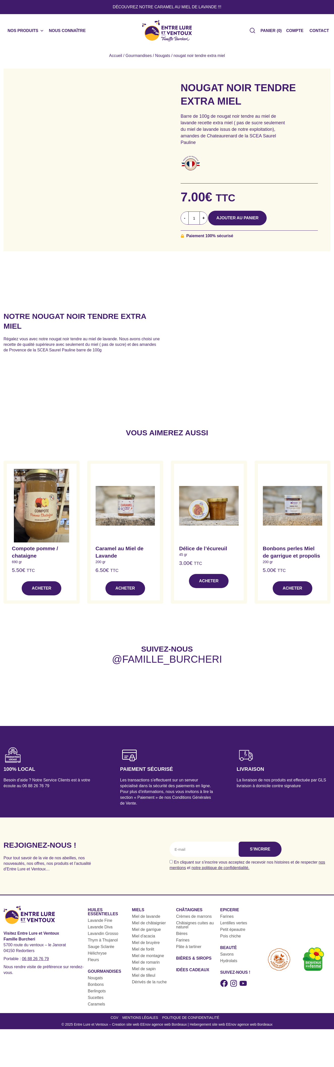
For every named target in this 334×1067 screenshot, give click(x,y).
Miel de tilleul (143, 978)
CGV (113, 1022)
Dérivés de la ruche (149, 985)
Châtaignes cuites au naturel (195, 928)
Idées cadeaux (192, 973)
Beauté (228, 951)
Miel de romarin (146, 965)
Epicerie (229, 913)
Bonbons (96, 987)
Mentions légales (140, 1022)
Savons (227, 957)
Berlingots (97, 994)
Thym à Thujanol (103, 943)
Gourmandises (138, 58)
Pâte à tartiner (189, 950)
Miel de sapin (144, 972)
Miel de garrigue (146, 932)
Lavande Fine (100, 923)
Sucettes (95, 1000)
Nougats (162, 58)
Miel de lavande (146, 919)
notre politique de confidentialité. (220, 871)
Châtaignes (189, 913)
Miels (138, 913)
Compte (294, 32)
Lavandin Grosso (103, 936)
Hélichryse (97, 956)
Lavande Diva (100, 930)
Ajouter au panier (243, 221)
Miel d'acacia (143, 939)
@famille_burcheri (167, 662)
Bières (181, 936)
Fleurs (93, 963)
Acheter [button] (41, 591)
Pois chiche (230, 939)
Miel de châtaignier (149, 926)
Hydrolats (228, 964)
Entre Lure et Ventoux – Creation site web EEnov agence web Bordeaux (130, 1030)
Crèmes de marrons (194, 919)
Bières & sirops (193, 961)
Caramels (96, 1007)
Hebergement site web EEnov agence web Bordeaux (231, 1030)
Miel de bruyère (146, 945)
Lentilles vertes (233, 926)
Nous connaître (67, 32)
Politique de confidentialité (191, 1022)
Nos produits (26, 32)
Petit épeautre (232, 932)
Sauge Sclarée (101, 950)
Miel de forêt (143, 952)
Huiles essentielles (103, 915)
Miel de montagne (148, 959)
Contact (319, 32)
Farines (182, 943)
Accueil (115, 58)
